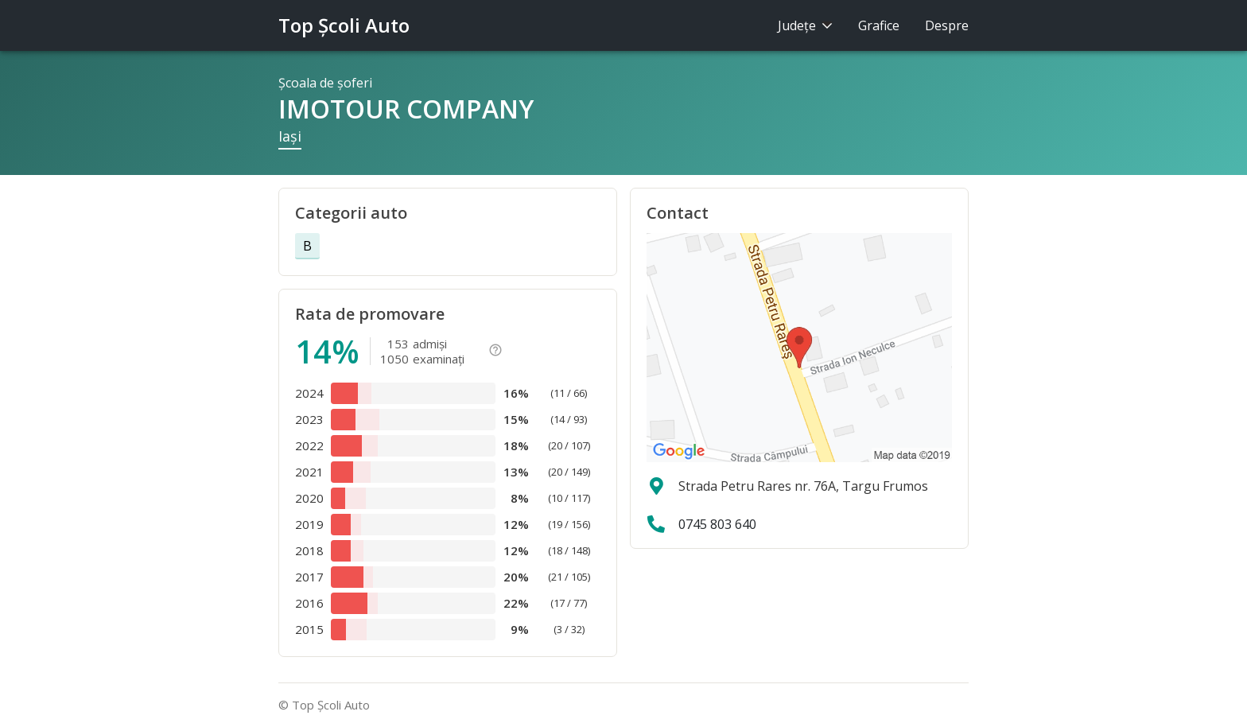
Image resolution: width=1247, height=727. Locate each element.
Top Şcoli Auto (344, 25)
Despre (947, 25)
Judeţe (805, 25)
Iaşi (289, 136)
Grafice (878, 25)
